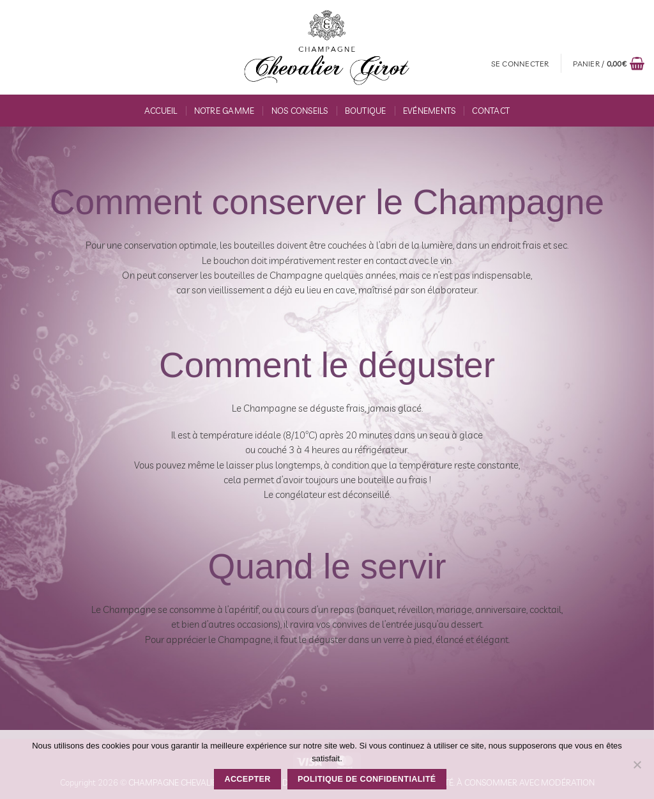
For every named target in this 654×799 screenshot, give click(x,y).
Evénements (429, 110)
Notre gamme (224, 110)
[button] (520, 63)
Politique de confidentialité (367, 779)
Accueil (161, 110)
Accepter (247, 779)
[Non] (636, 768)
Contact (491, 110)
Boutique (365, 110)
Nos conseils (299, 110)
